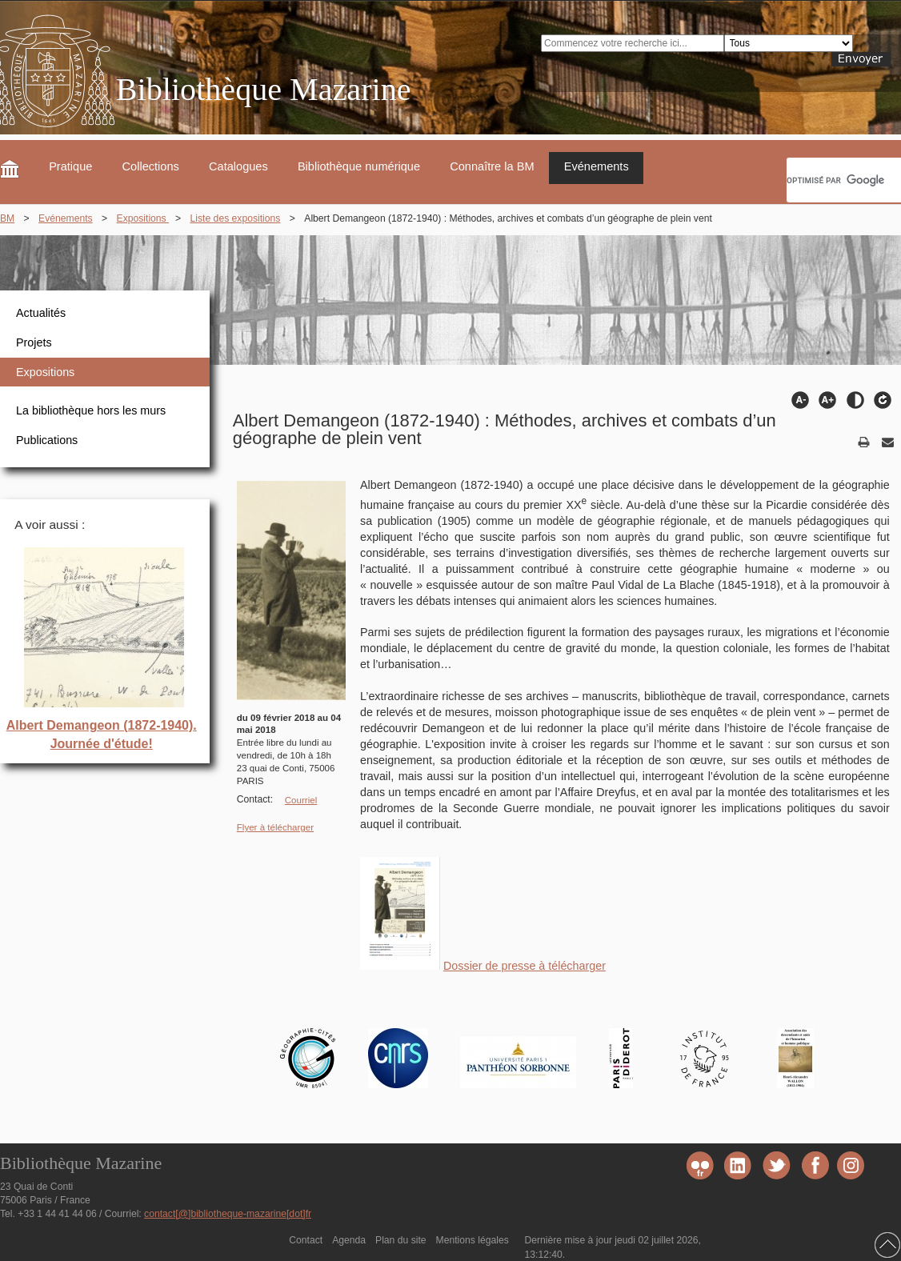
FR (865, 100)
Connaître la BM (492, 167)
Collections (150, 167)
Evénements (596, 167)
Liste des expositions (235, 218)
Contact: (255, 799)
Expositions (143, 218)
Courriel (301, 800)
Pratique (70, 167)
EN (894, 100)
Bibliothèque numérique (359, 167)
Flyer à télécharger (275, 827)
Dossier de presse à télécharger (524, 965)
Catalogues (238, 167)
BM (7, 218)
